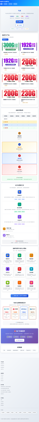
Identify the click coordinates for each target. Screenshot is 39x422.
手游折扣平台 (28, 350)
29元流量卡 (24, 412)
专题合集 (15, 3)
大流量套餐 (7, 412)
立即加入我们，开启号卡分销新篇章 (19, 295)
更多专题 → (2, 393)
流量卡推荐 (9, 350)
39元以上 (2, 380)
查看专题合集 (19, 340)
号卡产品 (10, 3)
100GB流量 (29, 412)
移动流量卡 (2, 367)
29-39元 (2, 378)
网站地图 (2, 405)
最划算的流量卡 (15, 350)
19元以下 (2, 375)
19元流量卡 (3, 412)
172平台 (34, 350)
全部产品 (2, 369)
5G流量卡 (12, 412)
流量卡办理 (22, 350)
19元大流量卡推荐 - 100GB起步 (5, 390)
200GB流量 (34, 412)
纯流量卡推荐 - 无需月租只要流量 (6, 386)
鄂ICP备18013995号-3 (25, 418)
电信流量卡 (2, 365)
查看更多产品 (5, 39)
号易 (4, 350)
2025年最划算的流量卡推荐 (5, 388)
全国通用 (20, 412)
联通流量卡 (2, 363)
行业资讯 (5, 3)
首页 (1, 3)
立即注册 (19, 21)
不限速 (16, 412)
